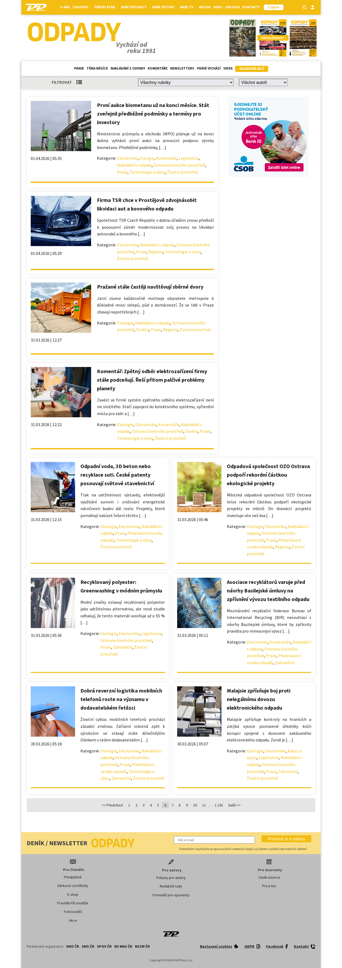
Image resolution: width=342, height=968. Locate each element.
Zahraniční (122, 647)
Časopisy (82, 7)
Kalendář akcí (251, 68)
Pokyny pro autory (171, 877)
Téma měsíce (97, 68)
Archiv (205, 7)
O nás (65, 7)
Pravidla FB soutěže (72, 903)
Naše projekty (135, 7)
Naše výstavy (164, 7)
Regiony (155, 251)
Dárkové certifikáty (72, 885)
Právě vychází (209, 68)
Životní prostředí (182, 172)
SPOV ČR (104, 946)
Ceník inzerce (269, 877)
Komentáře (158, 68)
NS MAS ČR (123, 946)
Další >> (234, 805)
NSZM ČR (142, 946)
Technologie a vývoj (147, 172)
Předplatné (106, 7)
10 (195, 805)
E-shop (72, 894)
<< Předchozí (112, 805)
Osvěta (142, 329)
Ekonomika (127, 158)
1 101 (219, 805)
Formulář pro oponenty (171, 895)
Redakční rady (171, 886)
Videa (227, 68)
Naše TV (188, 7)
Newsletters (182, 68)
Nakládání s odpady (128, 68)
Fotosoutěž (73, 911)
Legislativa (189, 158)
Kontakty (251, 7)
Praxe (79, 68)
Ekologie (125, 323)
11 (204, 805)
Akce (73, 920)
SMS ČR (88, 946)
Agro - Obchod (226, 7)
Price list (269, 885)
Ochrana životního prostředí (179, 165)
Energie (147, 158)
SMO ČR (72, 946)
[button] (286, 839)
